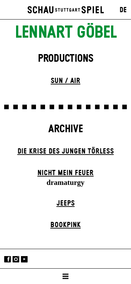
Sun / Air (65, 81)
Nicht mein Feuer (65, 173)
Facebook (7, 259)
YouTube (24, 259)
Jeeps (66, 203)
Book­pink (65, 225)
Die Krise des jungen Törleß (65, 151)
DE (123, 10)
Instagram (16, 259)
